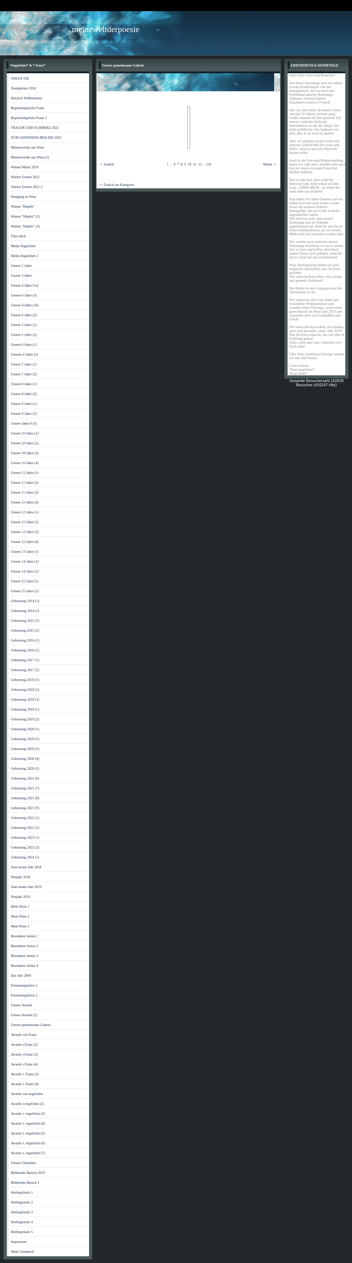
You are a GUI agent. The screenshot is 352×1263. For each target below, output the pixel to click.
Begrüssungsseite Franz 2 (29, 118)
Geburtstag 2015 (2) (25, 630)
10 (189, 164)
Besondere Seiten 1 (24, 936)
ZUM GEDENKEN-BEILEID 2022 (36, 137)
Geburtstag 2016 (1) (25, 640)
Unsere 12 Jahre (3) (25, 532)
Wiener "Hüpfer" (23, 206)
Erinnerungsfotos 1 (24, 985)
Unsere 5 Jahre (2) (24, 335)
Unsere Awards (21, 1005)
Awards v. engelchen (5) (28, 1133)
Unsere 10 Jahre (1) (25, 433)
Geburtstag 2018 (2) (25, 690)
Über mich (18, 236)
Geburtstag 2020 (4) (25, 759)
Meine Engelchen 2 (24, 256)
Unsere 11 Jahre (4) (24, 502)
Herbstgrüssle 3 (22, 1212)
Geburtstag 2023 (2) (25, 847)
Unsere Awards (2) (24, 1015)
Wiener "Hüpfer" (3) (25, 226)
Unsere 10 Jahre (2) (25, 443)
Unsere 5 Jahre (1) (24, 325)
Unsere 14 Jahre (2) (25, 571)
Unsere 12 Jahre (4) (25, 542)
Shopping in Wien (23, 197)
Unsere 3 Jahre (21, 275)
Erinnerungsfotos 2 (24, 995)
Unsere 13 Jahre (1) (25, 552)
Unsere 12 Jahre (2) (25, 522)
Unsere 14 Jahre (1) (25, 561)
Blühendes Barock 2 (25, 1182)
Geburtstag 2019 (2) (25, 719)
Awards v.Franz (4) (24, 1064)
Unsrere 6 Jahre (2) (24, 354)
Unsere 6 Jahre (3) (24, 295)
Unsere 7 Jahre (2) (24, 374)
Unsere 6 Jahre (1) (24, 344)
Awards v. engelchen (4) (28, 1123)
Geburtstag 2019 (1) (25, 709)
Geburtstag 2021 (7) (25, 788)
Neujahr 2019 (20, 897)
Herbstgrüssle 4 (22, 1222)
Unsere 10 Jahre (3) (25, 453)
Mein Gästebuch (22, 1251)
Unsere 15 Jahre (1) (25, 581)
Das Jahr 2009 (21, 975)
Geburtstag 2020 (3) (25, 749)
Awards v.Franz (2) (24, 1044)
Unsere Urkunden (23, 1163)
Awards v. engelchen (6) (28, 1143)
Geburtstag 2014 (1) (25, 601)
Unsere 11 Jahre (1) (24, 473)
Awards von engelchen (27, 1094)
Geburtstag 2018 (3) (25, 699)
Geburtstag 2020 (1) (25, 729)
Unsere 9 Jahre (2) (24, 413)
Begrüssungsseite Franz (27, 108)
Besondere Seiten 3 (24, 956)
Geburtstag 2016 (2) (25, 650)
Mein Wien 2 (20, 916)
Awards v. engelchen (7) (28, 1153)
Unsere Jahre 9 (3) (24, 423)
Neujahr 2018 (20, 877)
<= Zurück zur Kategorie (116, 185)
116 (209, 164)
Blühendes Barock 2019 (28, 1173)
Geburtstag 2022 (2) (25, 828)
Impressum (18, 1242)
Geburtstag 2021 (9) (25, 808)
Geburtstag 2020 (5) (25, 768)
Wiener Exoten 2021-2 (27, 187)
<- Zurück (107, 164)
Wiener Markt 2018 (24, 167)
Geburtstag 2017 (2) (25, 670)
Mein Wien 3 (20, 926)
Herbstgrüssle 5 (22, 1232)
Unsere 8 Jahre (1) (24, 384)
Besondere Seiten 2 (24, 946)
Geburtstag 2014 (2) (25, 611)
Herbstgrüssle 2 (22, 1202)
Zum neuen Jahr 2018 (26, 867)
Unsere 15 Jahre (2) (25, 591)
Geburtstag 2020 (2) (25, 739)
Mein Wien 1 (20, 906)
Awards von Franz (24, 1035)
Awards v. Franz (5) (25, 1074)
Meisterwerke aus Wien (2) (30, 157)
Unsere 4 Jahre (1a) (24, 285)
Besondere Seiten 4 (24, 966)
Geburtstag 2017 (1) (25, 660)
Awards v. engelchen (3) (28, 1113)
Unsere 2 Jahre (21, 266)
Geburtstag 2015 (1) (25, 621)
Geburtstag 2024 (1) (25, 857)
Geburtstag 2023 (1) (25, 837)
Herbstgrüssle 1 (22, 1192)
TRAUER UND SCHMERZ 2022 (35, 128)
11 (194, 164)
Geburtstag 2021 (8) (25, 798)
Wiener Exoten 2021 (25, 177)
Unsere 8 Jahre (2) (24, 394)
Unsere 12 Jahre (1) (25, 512)
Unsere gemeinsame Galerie (31, 1025)
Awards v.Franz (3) (24, 1054)
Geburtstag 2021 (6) (25, 778)
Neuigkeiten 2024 (23, 88)
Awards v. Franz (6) (25, 1084)
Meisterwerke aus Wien (27, 147)
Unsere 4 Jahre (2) (24, 315)
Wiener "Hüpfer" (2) (25, 216)
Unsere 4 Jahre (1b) (25, 305)
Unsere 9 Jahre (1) (24, 404)
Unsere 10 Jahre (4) (25, 463)
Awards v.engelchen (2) (27, 1104)
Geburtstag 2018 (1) (25, 680)
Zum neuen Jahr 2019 (26, 887)
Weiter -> (269, 164)
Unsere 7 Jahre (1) (24, 364)
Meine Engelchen (23, 246)
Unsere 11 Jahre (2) (24, 482)
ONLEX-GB (20, 78)
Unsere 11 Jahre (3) (24, 492)
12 (200, 164)
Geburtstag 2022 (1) (25, 818)
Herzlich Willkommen (26, 98)
